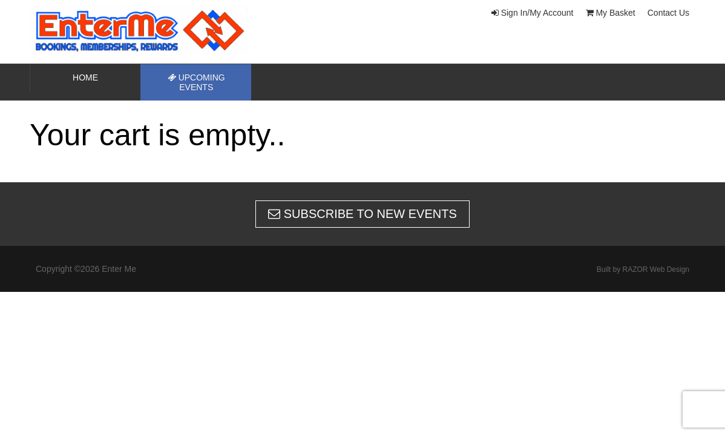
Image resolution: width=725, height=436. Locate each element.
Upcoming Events (196, 82)
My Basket (610, 13)
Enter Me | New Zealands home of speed (151, 30)
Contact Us (668, 13)
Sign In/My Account (532, 13)
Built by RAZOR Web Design (643, 269)
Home (85, 77)
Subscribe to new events (362, 213)
